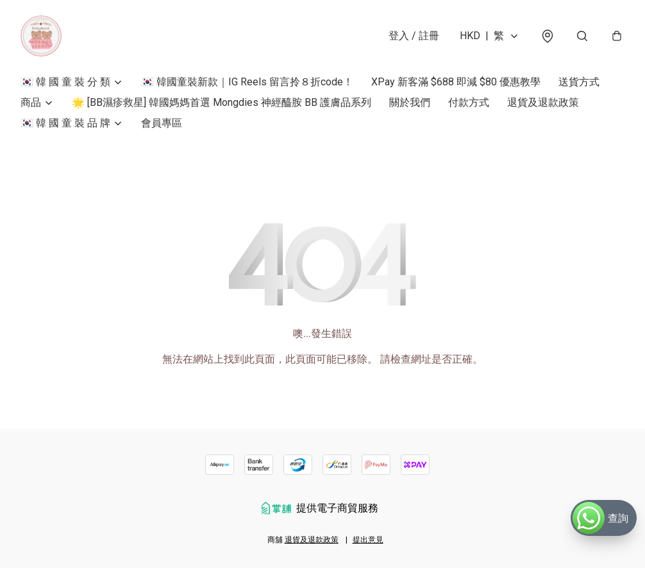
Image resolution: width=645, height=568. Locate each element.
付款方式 (468, 102)
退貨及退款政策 (543, 102)
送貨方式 (578, 82)
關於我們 (409, 102)
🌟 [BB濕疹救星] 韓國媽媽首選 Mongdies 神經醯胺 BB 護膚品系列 (221, 102)
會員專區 (161, 123)
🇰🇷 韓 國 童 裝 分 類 (65, 82)
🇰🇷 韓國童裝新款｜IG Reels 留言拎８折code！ (247, 82)
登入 (414, 36)
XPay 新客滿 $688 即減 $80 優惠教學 (455, 82)
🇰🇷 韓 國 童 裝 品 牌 (65, 123)
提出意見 (368, 539)
